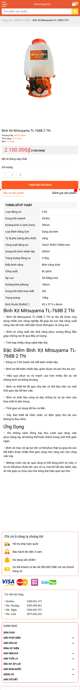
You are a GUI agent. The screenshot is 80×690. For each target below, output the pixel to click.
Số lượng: (7, 167)
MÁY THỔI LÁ (11, 658)
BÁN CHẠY (9, 632)
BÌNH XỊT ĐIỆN (11, 648)
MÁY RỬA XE (10, 643)
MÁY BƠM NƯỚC (12, 669)
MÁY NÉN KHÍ (11, 653)
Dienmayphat (40, 4)
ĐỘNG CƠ (9, 674)
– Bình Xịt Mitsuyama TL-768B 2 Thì (27, 316)
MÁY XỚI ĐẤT (11, 679)
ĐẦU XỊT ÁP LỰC (12, 664)
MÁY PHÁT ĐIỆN (12, 637)
